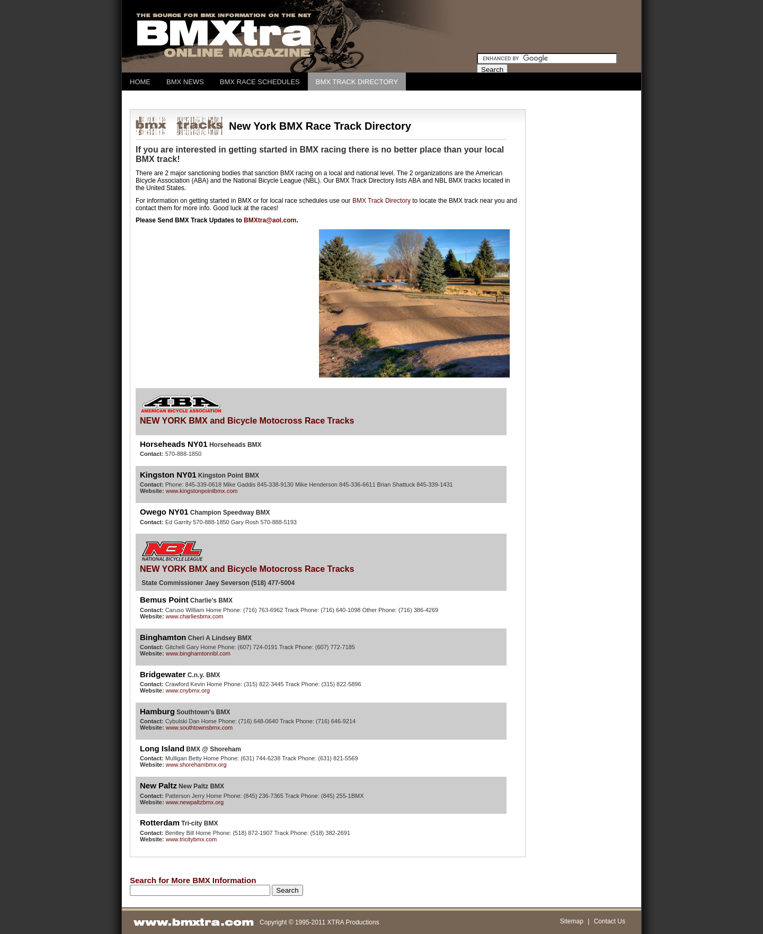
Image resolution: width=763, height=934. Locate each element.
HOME (140, 82)
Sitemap (571, 921)
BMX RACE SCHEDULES (260, 82)
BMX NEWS (185, 82)
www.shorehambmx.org (196, 764)
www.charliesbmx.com (195, 616)
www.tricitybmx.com (191, 839)
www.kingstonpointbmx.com (202, 491)
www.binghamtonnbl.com (198, 653)
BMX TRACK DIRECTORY (357, 82)
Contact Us (609, 921)
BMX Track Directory (381, 200)
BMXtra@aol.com (270, 220)
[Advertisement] (323, 100)
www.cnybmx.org (188, 690)
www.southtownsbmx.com (199, 727)
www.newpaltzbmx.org (195, 802)
